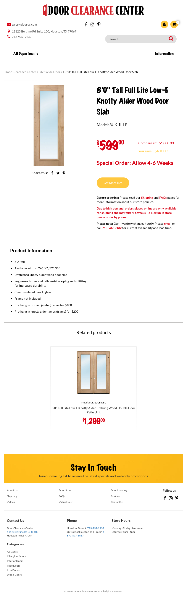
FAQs (163, 197)
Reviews (115, 496)
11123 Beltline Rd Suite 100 (22, 531)
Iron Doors (13, 570)
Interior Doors (15, 560)
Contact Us (117, 502)
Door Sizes (65, 490)
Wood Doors (14, 574)
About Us (12, 490)
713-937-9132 (95, 528)
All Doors (12, 551)
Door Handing (119, 490)
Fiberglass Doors (16, 556)
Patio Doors (13, 565)
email (167, 223)
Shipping (147, 197)
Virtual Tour (66, 502)
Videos (11, 502)
